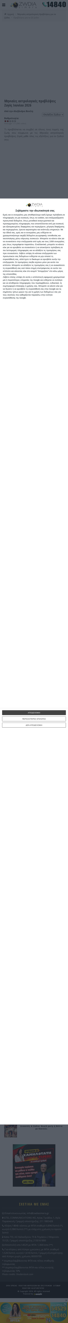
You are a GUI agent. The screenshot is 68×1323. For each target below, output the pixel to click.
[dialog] (34, 662)
